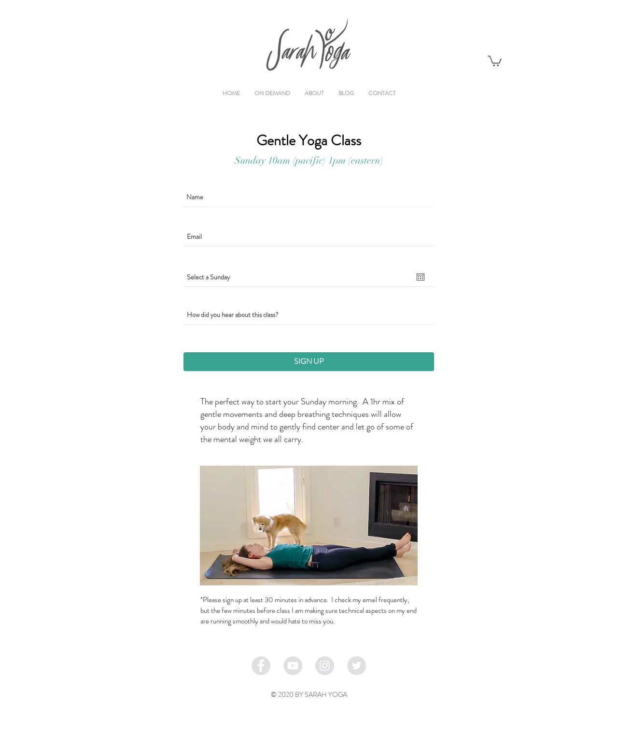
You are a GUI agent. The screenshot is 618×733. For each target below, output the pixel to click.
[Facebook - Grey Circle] (261, 665)
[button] (495, 60)
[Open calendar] (420, 277)
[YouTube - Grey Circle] (292, 665)
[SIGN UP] (308, 361)
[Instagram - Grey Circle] (324, 665)
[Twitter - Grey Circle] (356, 665)
